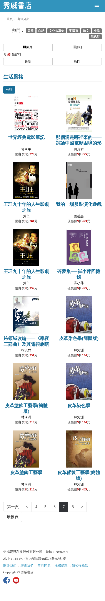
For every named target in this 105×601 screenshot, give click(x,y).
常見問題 (44, 565)
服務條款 (61, 565)
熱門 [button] (77, 61)
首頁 (10, 19)
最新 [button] (28, 61)
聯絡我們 (26, 565)
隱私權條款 (80, 565)
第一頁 (13, 507)
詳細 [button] (77, 47)
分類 (9, 89)
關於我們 (9, 565)
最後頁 (12, 517)
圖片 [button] (27, 47)
